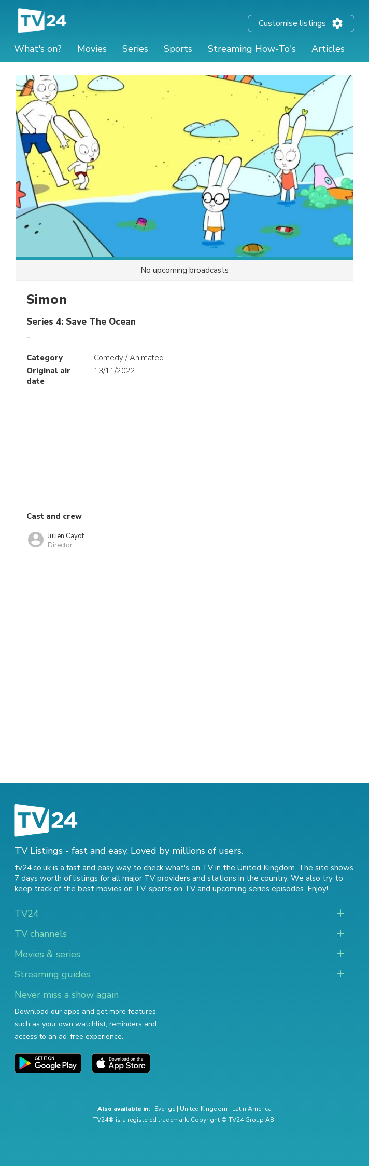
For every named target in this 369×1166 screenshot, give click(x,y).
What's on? (38, 49)
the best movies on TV (104, 888)
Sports (178, 49)
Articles (328, 49)
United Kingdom (204, 1109)
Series (135, 49)
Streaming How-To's (252, 49)
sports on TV (172, 888)
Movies (92, 49)
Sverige (164, 1109)
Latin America (252, 1109)
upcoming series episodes (258, 888)
